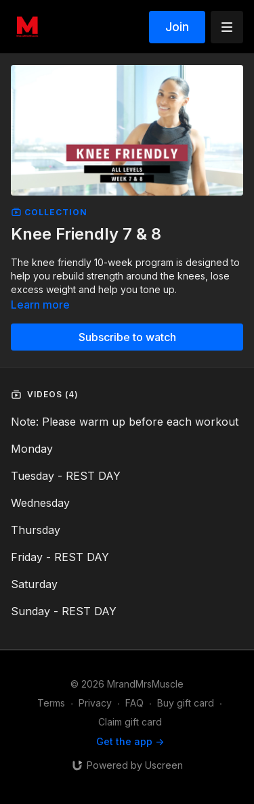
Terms (51, 703)
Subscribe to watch (127, 337)
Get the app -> (130, 741)
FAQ (134, 703)
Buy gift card (185, 703)
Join (177, 27)
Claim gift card (130, 722)
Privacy (95, 703)
